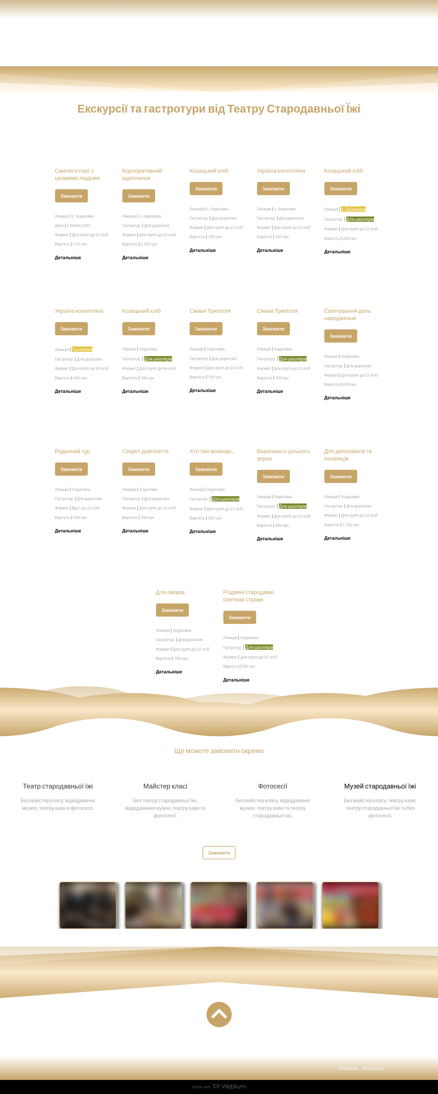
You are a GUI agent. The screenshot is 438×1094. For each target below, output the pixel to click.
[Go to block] (219, 1014)
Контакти (372, 1068)
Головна (348, 1068)
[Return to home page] (74, 42)
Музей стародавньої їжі (380, 786)
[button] (71, 195)
